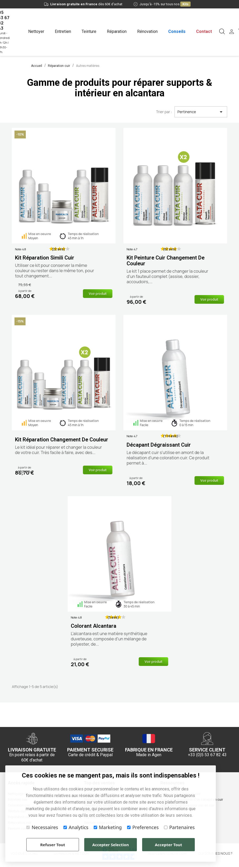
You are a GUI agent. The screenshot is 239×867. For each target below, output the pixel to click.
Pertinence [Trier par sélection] (200, 112)
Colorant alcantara (93, 626)
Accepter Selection (110, 844)
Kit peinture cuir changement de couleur (166, 261)
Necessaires (42, 827)
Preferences (143, 827)
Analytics (75, 827)
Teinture (89, 31)
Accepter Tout (168, 844)
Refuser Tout (52, 844)
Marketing (108, 827)
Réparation (117, 31)
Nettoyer (36, 31)
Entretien (63, 31)
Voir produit (98, 294)
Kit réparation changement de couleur (61, 439)
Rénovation (147, 31)
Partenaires (179, 827)
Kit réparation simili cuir (44, 258)
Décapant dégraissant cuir (159, 445)
